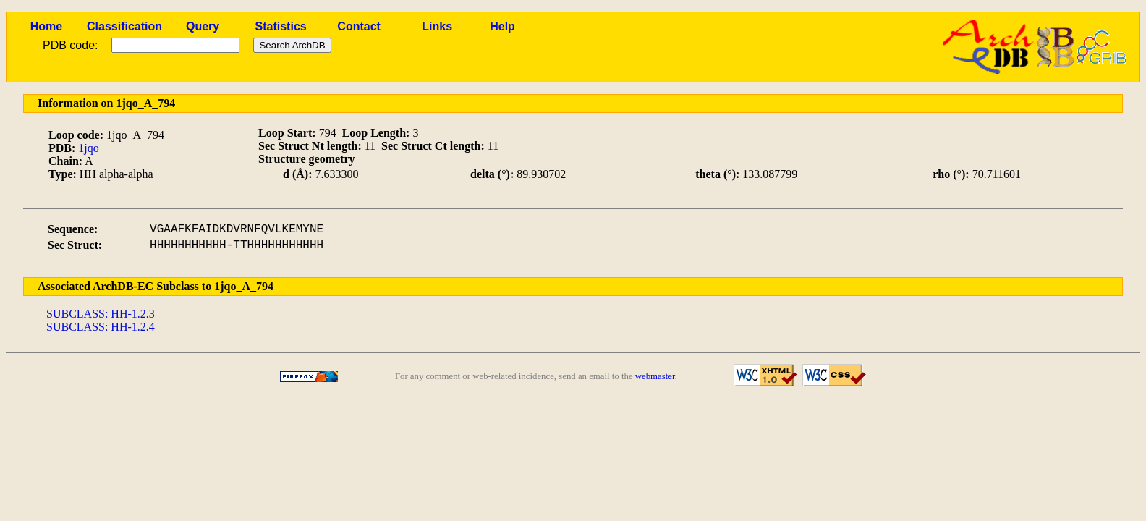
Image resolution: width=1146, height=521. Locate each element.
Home (46, 26)
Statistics (281, 26)
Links (437, 26)
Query (202, 26)
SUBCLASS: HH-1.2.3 (100, 314)
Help (502, 26)
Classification (124, 26)
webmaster (655, 376)
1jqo (88, 148)
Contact (359, 26)
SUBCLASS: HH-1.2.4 (100, 327)
